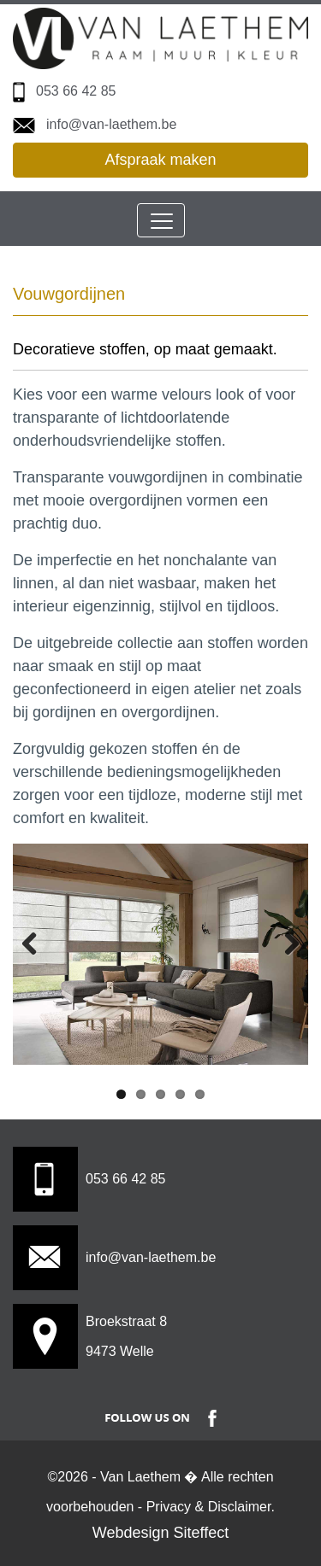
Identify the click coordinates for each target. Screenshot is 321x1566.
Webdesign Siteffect (160, 1532)
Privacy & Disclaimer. (210, 1506)
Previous (38, 943)
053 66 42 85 (76, 91)
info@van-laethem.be (111, 124)
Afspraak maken (160, 159)
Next (282, 943)
